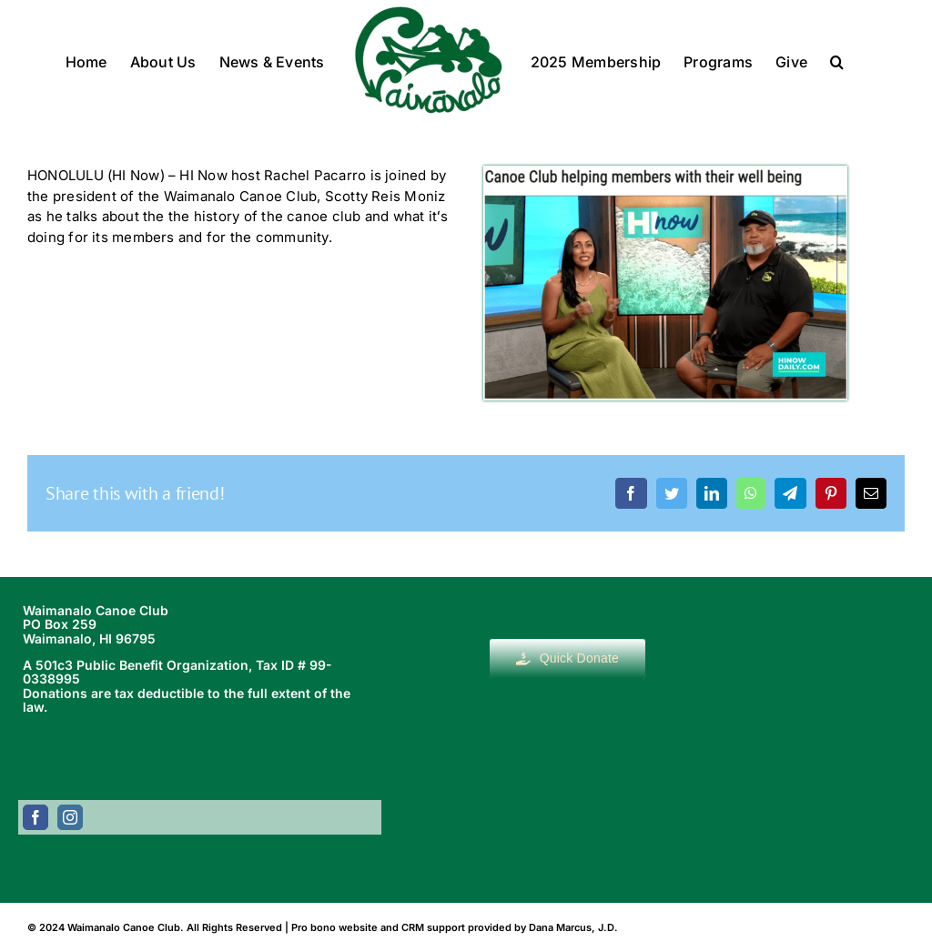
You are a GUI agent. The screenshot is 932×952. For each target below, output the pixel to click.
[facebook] (35, 817)
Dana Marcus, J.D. (573, 927)
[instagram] (70, 817)
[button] (837, 60)
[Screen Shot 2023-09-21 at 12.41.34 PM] (665, 172)
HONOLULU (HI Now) (96, 175)
